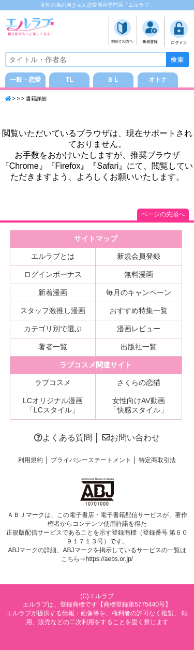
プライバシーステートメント (91, 460)
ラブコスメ (53, 382)
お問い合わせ (131, 437)
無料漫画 (138, 274)
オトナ (157, 79)
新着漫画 (52, 292)
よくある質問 (63, 437)
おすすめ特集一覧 (139, 310)
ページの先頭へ (163, 214)
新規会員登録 (138, 256)
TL (69, 79)
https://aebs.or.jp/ (109, 559)
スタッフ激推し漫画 (52, 310)
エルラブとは (52, 256)
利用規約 (30, 460)
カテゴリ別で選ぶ (53, 328)
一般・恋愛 (25, 79)
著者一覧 (52, 347)
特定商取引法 (157, 460)
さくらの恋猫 (138, 382)
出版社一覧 (139, 347)
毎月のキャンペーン (138, 292)
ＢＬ (113, 79)
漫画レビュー (138, 328)
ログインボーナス (53, 274)
